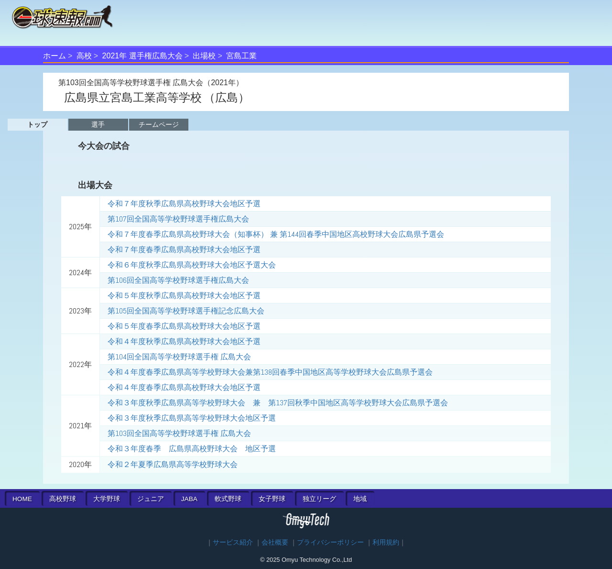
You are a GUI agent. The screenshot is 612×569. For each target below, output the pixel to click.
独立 (319, 498)
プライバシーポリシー (330, 542)
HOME (22, 498)
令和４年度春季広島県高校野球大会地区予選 (184, 387)
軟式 (228, 498)
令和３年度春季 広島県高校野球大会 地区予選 (192, 449)
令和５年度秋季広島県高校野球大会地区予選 (184, 295)
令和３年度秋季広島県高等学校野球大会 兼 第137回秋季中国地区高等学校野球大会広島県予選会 (278, 403)
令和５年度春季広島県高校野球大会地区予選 (184, 326)
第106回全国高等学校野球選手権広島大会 (178, 280)
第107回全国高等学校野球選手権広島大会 (178, 219)
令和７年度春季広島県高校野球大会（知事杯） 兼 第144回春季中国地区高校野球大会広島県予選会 (276, 234)
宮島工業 (241, 56)
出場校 (204, 56)
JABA (189, 498)
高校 (84, 56)
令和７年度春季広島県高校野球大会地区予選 (184, 250)
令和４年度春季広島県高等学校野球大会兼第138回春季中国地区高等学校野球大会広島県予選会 (270, 372)
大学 (106, 498)
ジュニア (150, 498)
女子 (272, 498)
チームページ (159, 124)
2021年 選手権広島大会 (142, 56)
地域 (360, 498)
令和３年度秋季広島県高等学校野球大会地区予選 (192, 418)
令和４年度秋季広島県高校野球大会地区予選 (184, 341)
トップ (37, 124)
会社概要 (275, 542)
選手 (98, 124)
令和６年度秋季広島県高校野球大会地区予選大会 (192, 265)
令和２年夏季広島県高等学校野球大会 (173, 464)
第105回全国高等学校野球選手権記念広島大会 (186, 311)
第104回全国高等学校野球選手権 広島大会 (179, 357)
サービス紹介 (233, 542)
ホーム (54, 56)
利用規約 (385, 542)
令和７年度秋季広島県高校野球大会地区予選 (184, 204)
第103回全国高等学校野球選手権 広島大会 (179, 433)
